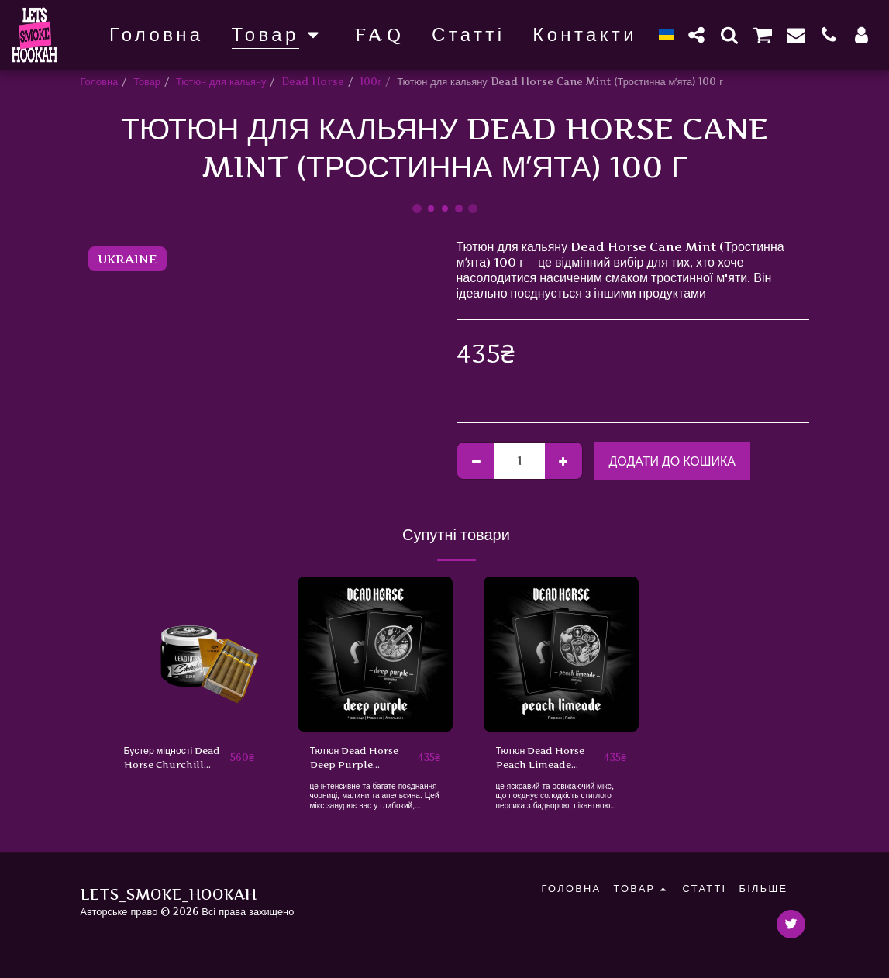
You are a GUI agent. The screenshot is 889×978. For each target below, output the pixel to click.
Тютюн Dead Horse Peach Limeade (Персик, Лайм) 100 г (545, 759)
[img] (189, 654)
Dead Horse (312, 82)
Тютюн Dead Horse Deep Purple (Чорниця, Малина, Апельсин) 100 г (358, 759)
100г (370, 82)
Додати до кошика (671, 461)
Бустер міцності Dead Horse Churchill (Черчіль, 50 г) (175, 759)
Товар (146, 82)
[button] (696, 34)
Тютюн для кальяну (221, 82)
